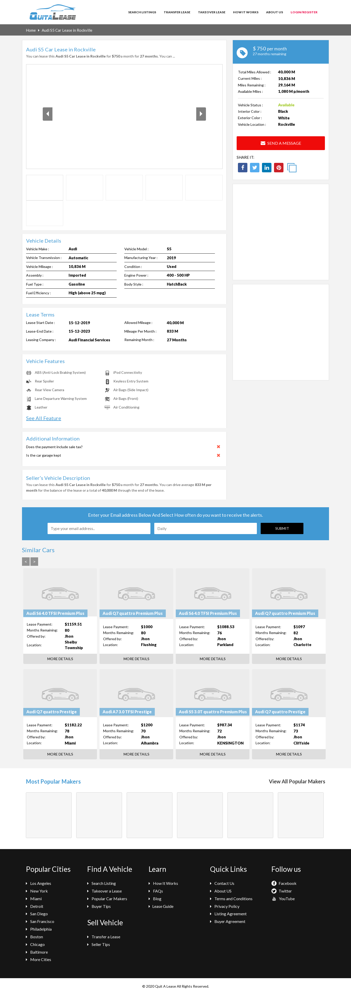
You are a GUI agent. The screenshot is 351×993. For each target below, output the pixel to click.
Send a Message (281, 143)
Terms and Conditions (231, 898)
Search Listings (142, 12)
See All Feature (43, 418)
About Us (274, 12)
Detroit (34, 906)
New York (37, 890)
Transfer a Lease (103, 936)
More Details (60, 659)
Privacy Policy (224, 906)
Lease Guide (161, 906)
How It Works (245, 12)
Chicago (35, 944)
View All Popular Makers (297, 781)
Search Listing (101, 883)
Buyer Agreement (227, 921)
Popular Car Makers (107, 898)
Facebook (284, 883)
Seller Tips (98, 944)
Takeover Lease (211, 12)
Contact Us (222, 883)
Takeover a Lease (104, 890)
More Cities (38, 959)
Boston (34, 936)
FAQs (156, 890)
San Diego (37, 913)
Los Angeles (38, 883)
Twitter (281, 890)
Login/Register (304, 12)
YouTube (283, 898)
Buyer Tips (99, 906)
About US (221, 890)
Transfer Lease (177, 12)
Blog (155, 898)
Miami (34, 898)
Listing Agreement (228, 913)
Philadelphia (39, 929)
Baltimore (37, 952)
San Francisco (40, 921)
